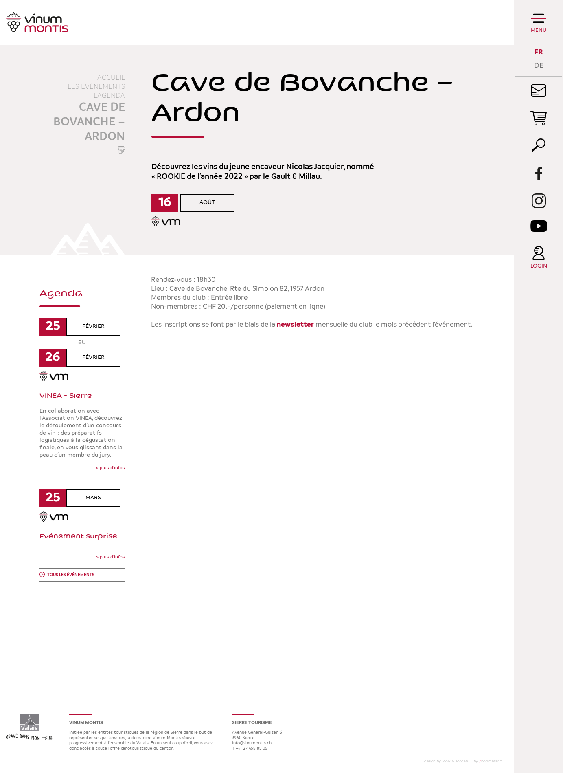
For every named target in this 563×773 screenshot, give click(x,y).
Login (538, 266)
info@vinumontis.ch (252, 743)
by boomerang (488, 761)
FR (538, 52)
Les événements (96, 86)
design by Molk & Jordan (446, 761)
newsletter (295, 324)
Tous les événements (70, 575)
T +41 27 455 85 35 (249, 749)
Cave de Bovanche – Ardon (89, 122)
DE (538, 65)
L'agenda (109, 95)
